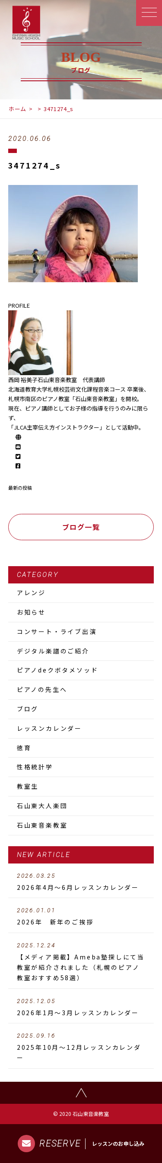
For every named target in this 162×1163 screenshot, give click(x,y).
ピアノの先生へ (42, 689)
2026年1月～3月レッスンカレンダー (81, 1007)
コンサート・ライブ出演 (57, 631)
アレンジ (31, 592)
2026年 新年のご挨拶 (81, 916)
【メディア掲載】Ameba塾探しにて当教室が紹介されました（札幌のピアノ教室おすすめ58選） (81, 962)
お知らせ (31, 612)
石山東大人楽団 (42, 805)
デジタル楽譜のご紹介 (53, 651)
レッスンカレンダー (49, 728)
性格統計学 (35, 766)
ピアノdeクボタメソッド (57, 670)
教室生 (27, 786)
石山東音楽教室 (42, 825)
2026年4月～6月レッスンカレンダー (81, 882)
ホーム (17, 109)
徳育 (24, 747)
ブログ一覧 (81, 527)
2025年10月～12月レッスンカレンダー (81, 1047)
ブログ (27, 708)
